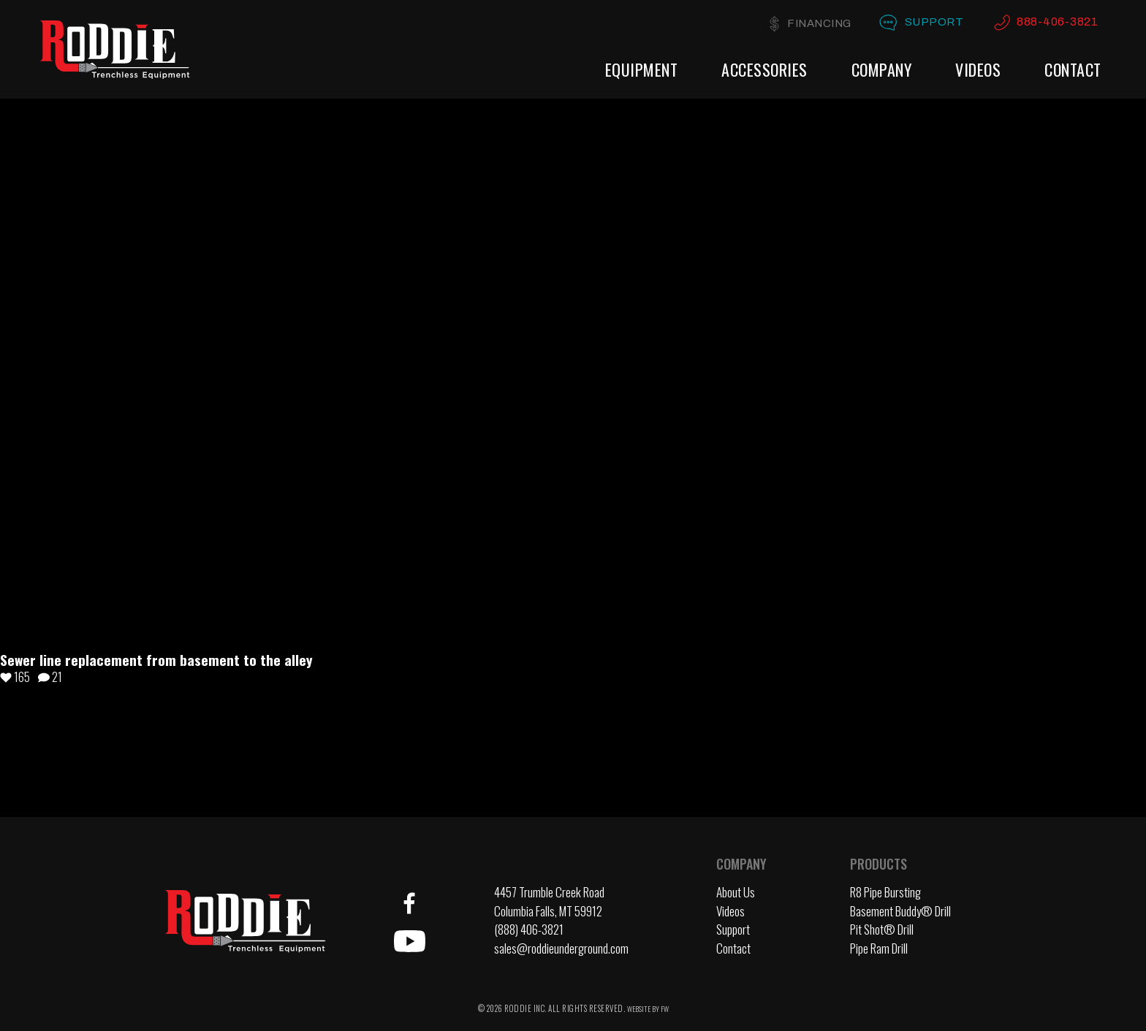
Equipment (641, 68)
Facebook (409, 903)
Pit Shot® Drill (882, 929)
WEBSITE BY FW (648, 1008)
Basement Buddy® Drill (900, 911)
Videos (978, 68)
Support (934, 22)
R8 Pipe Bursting (885, 892)
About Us (735, 892)
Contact (1072, 68)
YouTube (409, 941)
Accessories (764, 68)
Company (881, 68)
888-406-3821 (1057, 21)
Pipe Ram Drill (879, 948)
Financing (819, 23)
